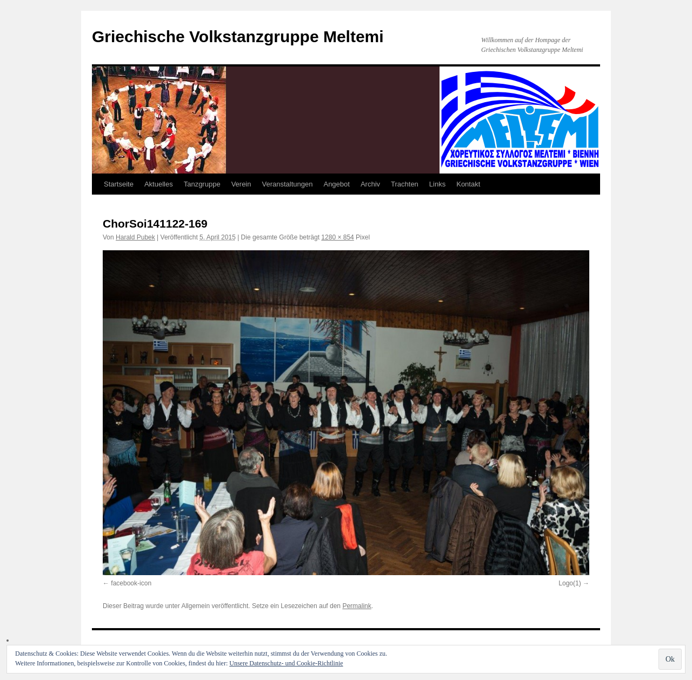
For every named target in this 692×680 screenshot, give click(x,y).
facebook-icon (131, 583)
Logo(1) (569, 583)
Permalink (356, 606)
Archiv (370, 184)
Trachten (404, 184)
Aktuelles (158, 184)
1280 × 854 (337, 237)
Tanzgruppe (202, 184)
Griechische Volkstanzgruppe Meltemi (238, 36)
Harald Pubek (135, 237)
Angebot (336, 184)
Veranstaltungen (287, 184)
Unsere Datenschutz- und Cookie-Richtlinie (286, 663)
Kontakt (468, 184)
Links (437, 184)
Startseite (119, 184)
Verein (241, 184)
